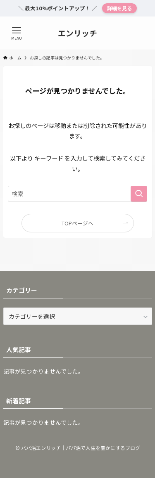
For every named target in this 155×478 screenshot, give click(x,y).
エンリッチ (77, 33)
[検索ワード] (78, 194)
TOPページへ (77, 223)
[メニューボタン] (16, 33)
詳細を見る (119, 8)
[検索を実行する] (139, 194)
